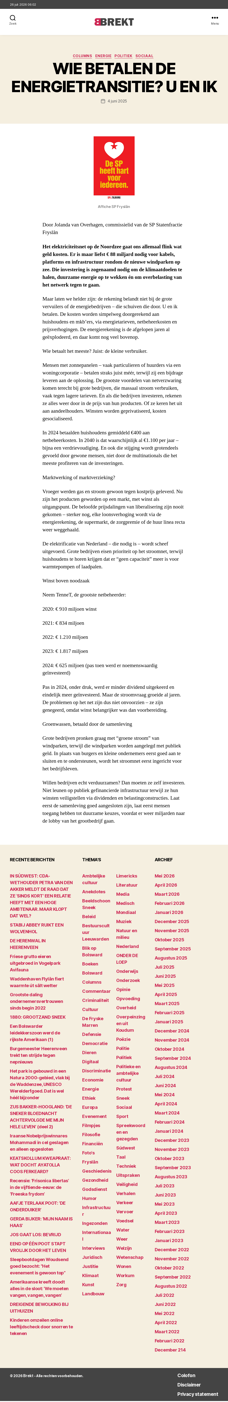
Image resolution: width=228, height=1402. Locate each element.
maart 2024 (167, 1113)
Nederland (127, 947)
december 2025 (172, 922)
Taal (121, 1158)
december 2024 (172, 1031)
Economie (92, 1080)
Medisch (125, 904)
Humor (89, 1199)
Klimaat (90, 1276)
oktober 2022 (169, 1268)
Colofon (178, 1376)
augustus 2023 (171, 1177)
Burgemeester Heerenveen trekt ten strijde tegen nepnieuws (38, 1056)
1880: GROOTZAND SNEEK (38, 1018)
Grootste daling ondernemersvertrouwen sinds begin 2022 (36, 1002)
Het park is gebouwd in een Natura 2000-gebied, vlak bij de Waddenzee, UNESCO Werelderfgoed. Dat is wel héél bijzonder (40, 1085)
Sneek (123, 1099)
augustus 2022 (171, 1287)
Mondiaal (126, 913)
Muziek (123, 922)
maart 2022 (167, 1332)
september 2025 (173, 949)
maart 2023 (167, 1223)
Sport (122, 1117)
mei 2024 (165, 1095)
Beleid (88, 917)
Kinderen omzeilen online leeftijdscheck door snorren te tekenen (41, 1327)
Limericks (126, 876)
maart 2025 (167, 1004)
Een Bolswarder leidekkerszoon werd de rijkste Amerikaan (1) (35, 1034)
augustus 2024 (171, 1068)
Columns (80, 57)
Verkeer (124, 1203)
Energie (103, 57)
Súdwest (125, 1148)
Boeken (90, 964)
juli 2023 (165, 1186)
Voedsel (124, 1221)
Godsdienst (94, 1190)
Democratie (94, 1044)
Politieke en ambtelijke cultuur (128, 1074)
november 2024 (172, 1041)
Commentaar (96, 992)
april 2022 (166, 1323)
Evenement (94, 1117)
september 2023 (173, 1168)
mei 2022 (164, 1314)
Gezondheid (95, 1181)
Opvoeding (128, 999)
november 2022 (172, 1259)
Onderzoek (128, 981)
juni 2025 (165, 977)
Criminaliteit (95, 1001)
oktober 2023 (169, 1159)
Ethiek (88, 1099)
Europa (89, 1108)
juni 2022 (165, 1305)
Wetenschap (129, 1258)
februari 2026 (170, 904)
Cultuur (90, 1010)
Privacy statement (192, 1394)
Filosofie (91, 1135)
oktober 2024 (169, 1050)
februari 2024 (170, 1123)
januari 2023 (169, 1241)
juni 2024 (165, 1086)
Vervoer (124, 1212)
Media (123, 895)
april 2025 (166, 995)
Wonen (123, 1267)
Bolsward (92, 974)
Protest (124, 1090)
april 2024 (166, 1104)
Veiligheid (126, 1185)
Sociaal (149, 57)
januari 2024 (169, 1132)
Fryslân (90, 1163)
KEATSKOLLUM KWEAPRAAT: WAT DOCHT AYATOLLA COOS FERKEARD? (40, 1166)
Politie (122, 1049)
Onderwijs (127, 972)
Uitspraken (128, 1176)
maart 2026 (167, 895)
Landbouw (93, 1294)
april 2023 (166, 1214)
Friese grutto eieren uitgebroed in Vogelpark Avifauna (35, 964)
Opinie (123, 990)
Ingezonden (94, 1224)
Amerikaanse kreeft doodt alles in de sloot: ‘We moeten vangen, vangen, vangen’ (39, 1289)
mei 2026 (165, 876)
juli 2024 (165, 1077)
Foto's (88, 1153)
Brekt (28, 1377)
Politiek (126, 57)
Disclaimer (181, 1385)
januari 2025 (169, 1022)
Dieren (89, 1053)
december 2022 (172, 1250)
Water (123, 1230)
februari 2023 (170, 1232)
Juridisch (92, 1258)
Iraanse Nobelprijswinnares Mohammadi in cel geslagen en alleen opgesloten (39, 1143)
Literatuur (126, 886)
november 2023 (172, 1150)
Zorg (121, 1285)
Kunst (88, 1285)
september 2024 (173, 1059)
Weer (122, 1240)
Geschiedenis (97, 1172)
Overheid (126, 1008)
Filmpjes (91, 1126)
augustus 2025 (171, 959)
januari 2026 (169, 913)
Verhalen (125, 1194)
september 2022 (173, 1278)
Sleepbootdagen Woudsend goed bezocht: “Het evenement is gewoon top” (39, 1267)
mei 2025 (165, 986)
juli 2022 (164, 1296)
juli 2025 (165, 968)
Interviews (93, 1249)
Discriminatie (96, 1071)
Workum (125, 1276)
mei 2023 (165, 1205)
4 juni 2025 (117, 102)
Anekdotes (93, 892)
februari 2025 (170, 1013)
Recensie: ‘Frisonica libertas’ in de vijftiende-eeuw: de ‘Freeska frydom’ (39, 1188)
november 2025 (172, 931)
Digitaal (90, 1062)
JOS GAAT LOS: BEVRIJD (35, 1235)
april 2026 (166, 886)
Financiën (92, 1144)
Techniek (126, 1167)
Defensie (91, 1035)
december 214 (170, 1350)
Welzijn (124, 1249)
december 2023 (172, 1141)
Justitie (90, 1267)
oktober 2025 (169, 940)
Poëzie (123, 1040)
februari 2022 (170, 1341)
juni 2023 (165, 1196)
